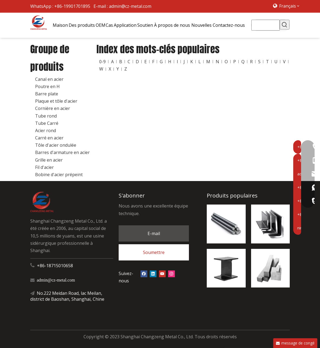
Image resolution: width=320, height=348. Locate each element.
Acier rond (45, 130)
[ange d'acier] (270, 224)
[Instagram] (171, 273)
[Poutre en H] (226, 268)
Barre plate (46, 94)
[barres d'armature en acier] (226, 224)
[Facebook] (144, 273)
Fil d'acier (44, 167)
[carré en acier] (270, 268)
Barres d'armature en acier (62, 152)
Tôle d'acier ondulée (55, 145)
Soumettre (154, 252)
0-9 (102, 62)
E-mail (154, 233)
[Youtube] (162, 273)
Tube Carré (46, 123)
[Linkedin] (153, 273)
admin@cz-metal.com (130, 6)
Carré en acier (49, 138)
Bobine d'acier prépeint (59, 175)
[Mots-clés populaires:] (284, 24)
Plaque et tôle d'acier (56, 101)
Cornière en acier (52, 108)
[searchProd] (265, 25)
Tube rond (46, 116)
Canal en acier (49, 79)
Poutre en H (47, 86)
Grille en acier (49, 160)
